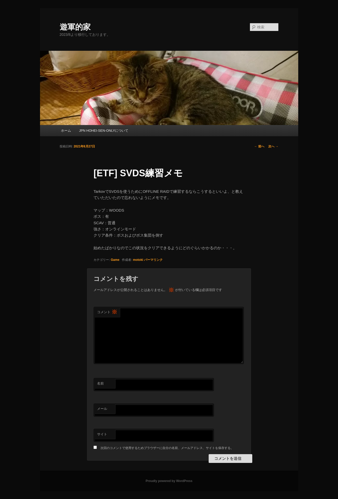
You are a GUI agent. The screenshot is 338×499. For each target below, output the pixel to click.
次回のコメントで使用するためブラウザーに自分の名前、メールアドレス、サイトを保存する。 (167, 448)
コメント (107, 312)
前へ (259, 146)
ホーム (66, 130)
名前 (100, 383)
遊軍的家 (75, 27)
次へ (273, 146)
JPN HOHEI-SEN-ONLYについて (103, 130)
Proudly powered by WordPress (169, 481)
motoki (138, 260)
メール (102, 409)
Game (115, 260)
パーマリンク (153, 260)
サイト (102, 434)
